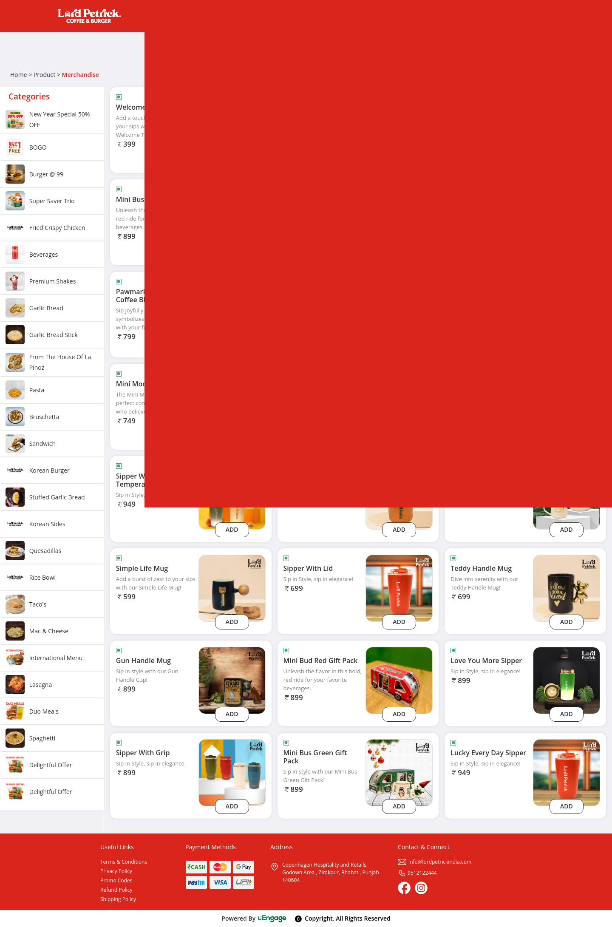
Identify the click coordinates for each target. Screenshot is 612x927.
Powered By (253, 918)
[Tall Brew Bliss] (566, 311)
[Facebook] (404, 888)
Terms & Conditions (123, 861)
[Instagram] (421, 888)
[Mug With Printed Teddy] (399, 495)
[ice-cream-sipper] (566, 126)
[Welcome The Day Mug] (232, 126)
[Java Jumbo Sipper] (399, 403)
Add (232, 160)
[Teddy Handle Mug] (566, 588)
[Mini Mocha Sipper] (232, 403)
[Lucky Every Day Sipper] (566, 772)
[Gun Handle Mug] (232, 680)
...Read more (163, 135)
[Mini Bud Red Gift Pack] (399, 680)
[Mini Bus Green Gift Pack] (399, 772)
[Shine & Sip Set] (399, 311)
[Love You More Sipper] (566, 680)
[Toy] (399, 219)
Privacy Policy (116, 871)
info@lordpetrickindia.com (434, 861)
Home (18, 75)
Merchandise (80, 75)
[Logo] (89, 16)
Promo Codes (116, 880)
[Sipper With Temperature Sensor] (232, 495)
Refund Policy (116, 889)
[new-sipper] (399, 126)
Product (44, 75)
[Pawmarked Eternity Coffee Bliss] (232, 311)
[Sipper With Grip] (232, 772)
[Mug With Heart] (566, 495)
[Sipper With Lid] (399, 588)
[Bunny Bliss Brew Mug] (566, 219)
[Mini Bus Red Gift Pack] (232, 219)
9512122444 (417, 872)
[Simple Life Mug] (232, 588)
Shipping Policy (118, 899)
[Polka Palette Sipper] (566, 403)
